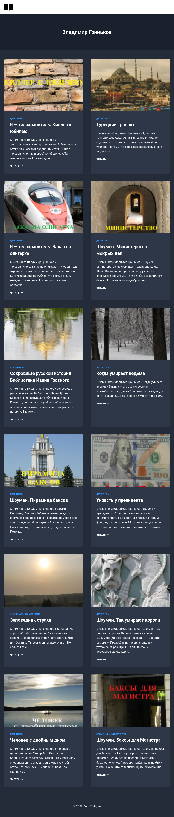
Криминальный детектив (25, 614)
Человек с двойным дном (37, 740)
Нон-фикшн (17, 367)
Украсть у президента (119, 500)
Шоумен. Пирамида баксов (39, 500)
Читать (16, 166)
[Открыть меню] (166, 7)
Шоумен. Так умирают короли (128, 620)
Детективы (16, 119)
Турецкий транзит (115, 124)
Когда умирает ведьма (120, 373)
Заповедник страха (30, 620)
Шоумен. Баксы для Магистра (128, 740)
